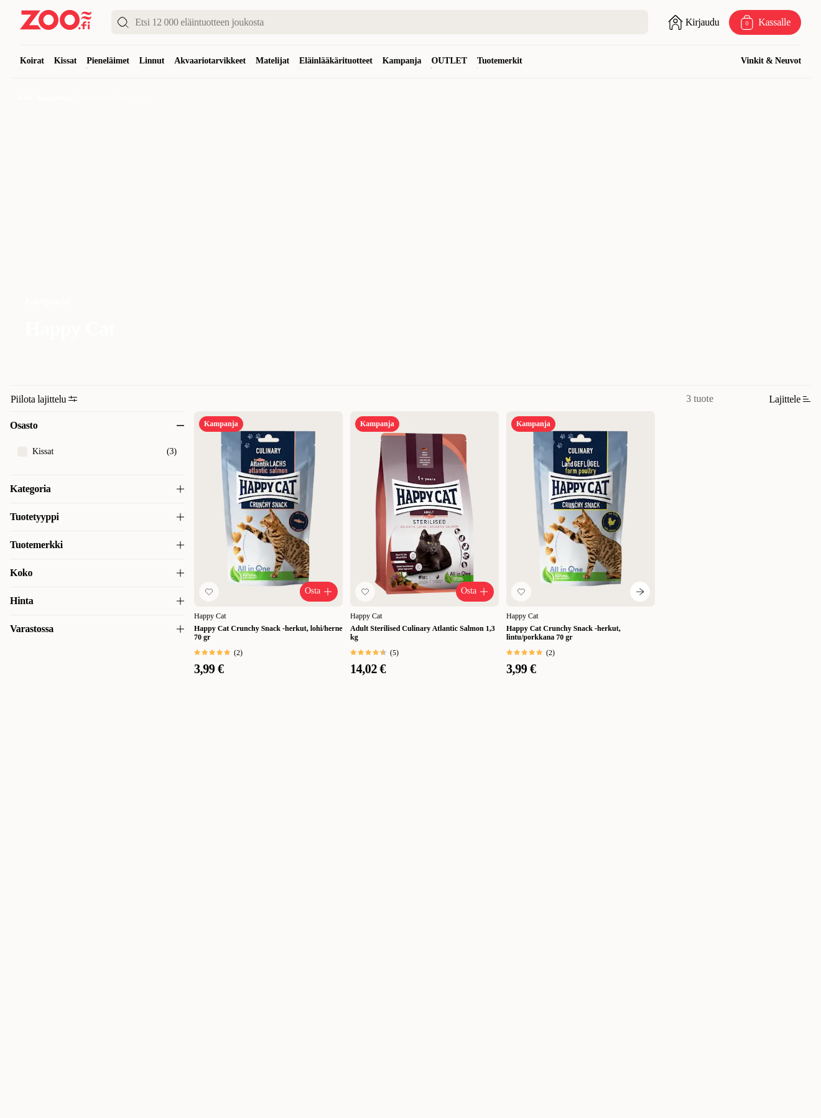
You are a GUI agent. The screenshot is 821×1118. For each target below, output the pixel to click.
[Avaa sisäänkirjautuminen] (693, 22)
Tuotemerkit (499, 60)
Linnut (151, 60)
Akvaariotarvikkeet (210, 60)
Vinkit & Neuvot (771, 60)
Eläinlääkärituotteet (336, 60)
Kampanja (402, 60)
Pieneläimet (107, 60)
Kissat (65, 60)
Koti (24, 97)
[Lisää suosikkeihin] (209, 592)
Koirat (32, 60)
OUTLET (449, 60)
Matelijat (272, 60)
